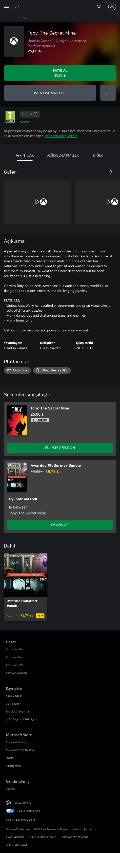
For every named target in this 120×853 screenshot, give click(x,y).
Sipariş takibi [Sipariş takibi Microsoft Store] (13, 765)
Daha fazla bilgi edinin (60, 135)
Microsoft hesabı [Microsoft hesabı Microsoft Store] (16, 742)
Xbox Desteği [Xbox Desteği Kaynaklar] (14, 695)
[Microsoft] (59, 4)
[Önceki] (101, 172)
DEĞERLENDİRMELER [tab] (62, 155)
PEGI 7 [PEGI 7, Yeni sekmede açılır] (29, 114)
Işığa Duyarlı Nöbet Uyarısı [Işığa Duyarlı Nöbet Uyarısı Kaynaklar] (22, 719)
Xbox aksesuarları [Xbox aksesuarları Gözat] (16, 672)
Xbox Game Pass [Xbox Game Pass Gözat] (16, 665)
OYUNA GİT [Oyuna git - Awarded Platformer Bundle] (60, 524)
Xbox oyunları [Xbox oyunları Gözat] (14, 657)
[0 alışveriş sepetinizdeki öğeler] (100, 7)
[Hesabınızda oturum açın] (112, 7)
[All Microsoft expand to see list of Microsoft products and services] (6, 7)
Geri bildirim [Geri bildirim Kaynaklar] (13, 703)
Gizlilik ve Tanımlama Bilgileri (51, 829)
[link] (25, 587)
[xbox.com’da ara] (17, 6)
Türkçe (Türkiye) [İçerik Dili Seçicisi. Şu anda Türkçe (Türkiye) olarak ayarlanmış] (22, 802)
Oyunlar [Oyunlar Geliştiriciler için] (10, 788)
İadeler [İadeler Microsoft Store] (10, 757)
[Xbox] (13, 17)
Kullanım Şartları (83, 829)
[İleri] (111, 172)
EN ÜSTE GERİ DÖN (60, 447)
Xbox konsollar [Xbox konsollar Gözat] (14, 649)
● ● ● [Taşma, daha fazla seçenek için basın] (108, 92)
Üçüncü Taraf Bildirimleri (42, 836)
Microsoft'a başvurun (18, 829)
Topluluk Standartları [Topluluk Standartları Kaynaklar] (18, 711)
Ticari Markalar (15, 836)
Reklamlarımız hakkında (74, 836)
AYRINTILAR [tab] (25, 155)
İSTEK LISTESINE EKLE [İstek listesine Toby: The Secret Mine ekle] (50, 92)
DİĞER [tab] (98, 155)
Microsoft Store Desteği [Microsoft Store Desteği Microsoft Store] (20, 749)
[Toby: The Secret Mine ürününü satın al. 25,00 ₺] (60, 73)
